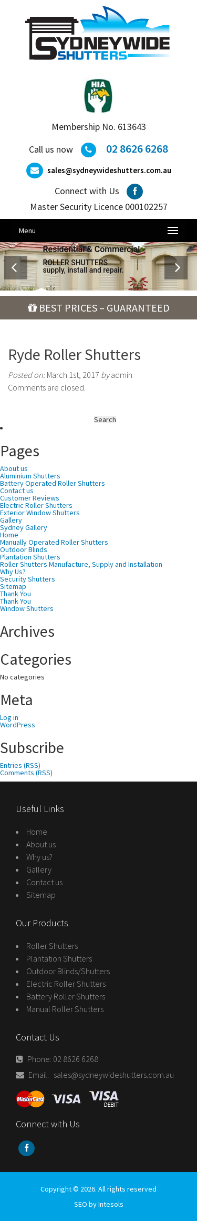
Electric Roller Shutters (36, 505)
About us (14, 468)
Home (9, 534)
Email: (35, 1074)
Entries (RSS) (20, 765)
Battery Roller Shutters (65, 996)
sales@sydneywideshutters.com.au (109, 170)
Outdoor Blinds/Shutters (68, 971)
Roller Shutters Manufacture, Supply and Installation (81, 564)
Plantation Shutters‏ (30, 557)
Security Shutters (27, 579)
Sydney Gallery (23, 527)
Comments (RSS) (26, 772)
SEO (80, 1204)
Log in (9, 717)
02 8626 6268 (137, 148)
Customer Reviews (29, 498)
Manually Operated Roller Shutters (54, 542)
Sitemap (13, 586)
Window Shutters (27, 608)
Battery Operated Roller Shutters (52, 483)
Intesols (110, 1204)
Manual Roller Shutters (64, 1009)
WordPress (17, 724)
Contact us (17, 490)
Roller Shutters (52, 945)
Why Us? (13, 571)
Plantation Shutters (59, 958)
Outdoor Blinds (23, 549)
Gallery (11, 520)
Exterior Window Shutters (40, 512)
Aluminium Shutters (30, 476)
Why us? (39, 857)
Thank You (15, 593)
